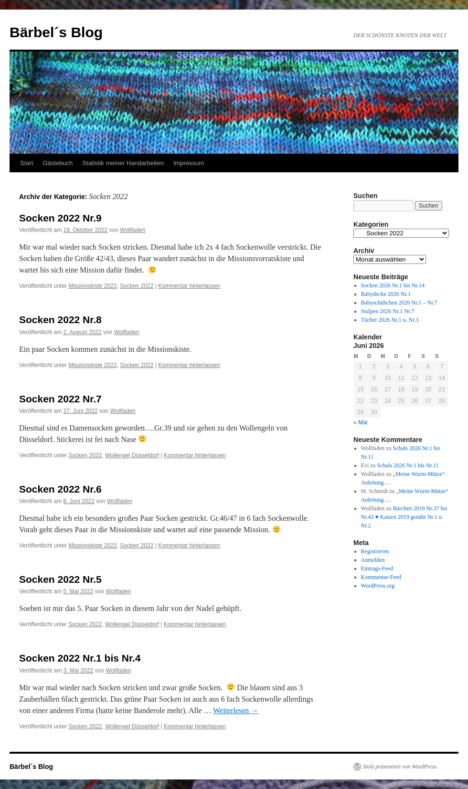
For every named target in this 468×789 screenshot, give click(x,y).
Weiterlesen (235, 710)
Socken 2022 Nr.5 (60, 579)
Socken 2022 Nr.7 (60, 398)
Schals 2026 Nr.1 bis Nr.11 (408, 465)
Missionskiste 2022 (92, 286)
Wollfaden (132, 230)
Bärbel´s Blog (56, 32)
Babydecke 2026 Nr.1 (386, 294)
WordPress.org (377, 585)
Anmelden (373, 560)
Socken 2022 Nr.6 (60, 489)
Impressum (188, 163)
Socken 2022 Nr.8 (60, 319)
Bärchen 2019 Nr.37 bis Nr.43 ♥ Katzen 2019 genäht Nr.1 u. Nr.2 (404, 517)
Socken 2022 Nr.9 (60, 217)
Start (26, 163)
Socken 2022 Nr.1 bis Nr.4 (79, 657)
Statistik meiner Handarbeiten (123, 163)
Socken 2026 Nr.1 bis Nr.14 (393, 285)
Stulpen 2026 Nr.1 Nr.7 (388, 311)
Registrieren (375, 551)
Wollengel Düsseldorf (132, 455)
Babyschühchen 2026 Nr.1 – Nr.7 (399, 302)
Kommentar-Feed (381, 577)
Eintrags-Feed (377, 568)
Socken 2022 (136, 286)
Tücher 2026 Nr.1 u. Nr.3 (390, 319)
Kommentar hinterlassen (189, 286)
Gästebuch (58, 163)
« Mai (360, 422)
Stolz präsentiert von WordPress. (400, 766)
